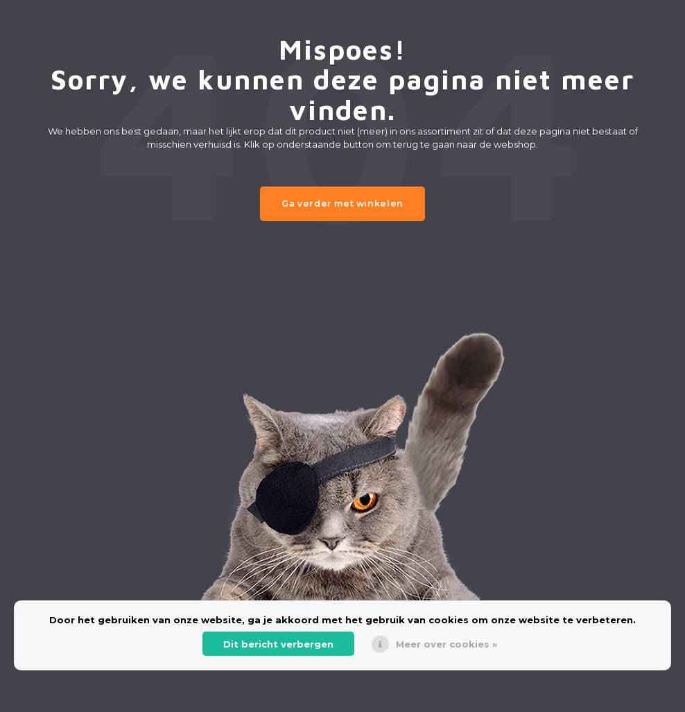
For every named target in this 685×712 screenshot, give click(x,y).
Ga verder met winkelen (342, 203)
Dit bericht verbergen (278, 644)
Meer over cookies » (446, 644)
